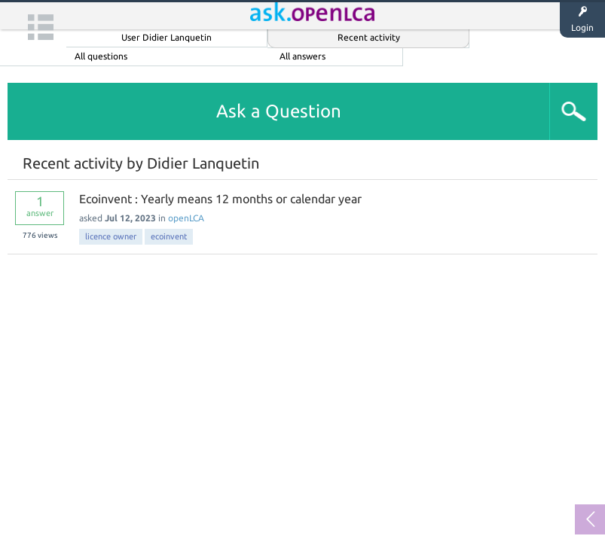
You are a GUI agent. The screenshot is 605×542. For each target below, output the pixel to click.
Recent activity (369, 37)
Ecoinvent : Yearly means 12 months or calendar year (220, 199)
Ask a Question (278, 111)
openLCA (186, 218)
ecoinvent (169, 236)
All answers (302, 56)
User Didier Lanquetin (166, 37)
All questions (101, 56)
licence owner (110, 236)
